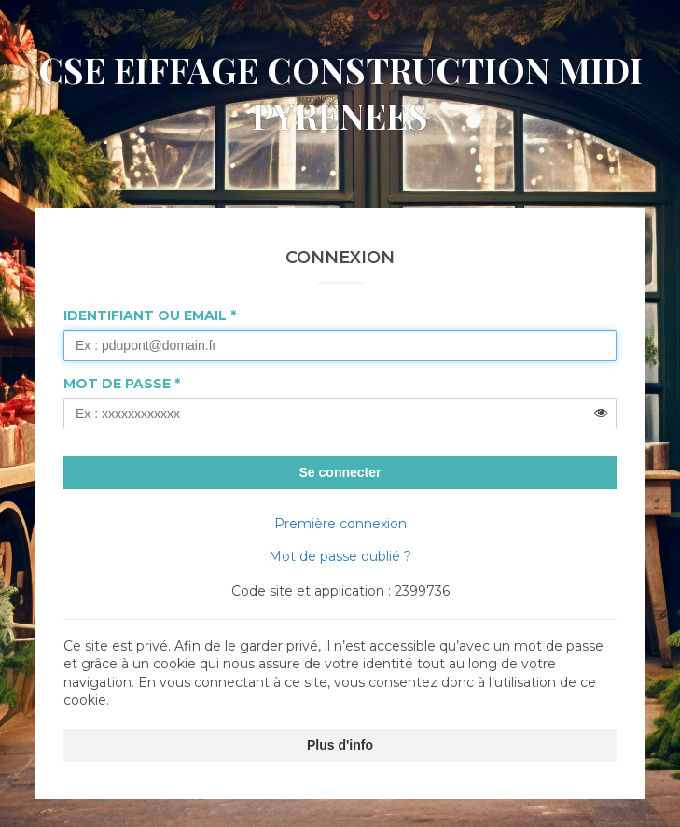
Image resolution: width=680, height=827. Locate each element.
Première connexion (340, 523)
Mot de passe (117, 383)
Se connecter (340, 472)
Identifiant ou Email (145, 315)
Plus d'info (340, 744)
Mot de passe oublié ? (340, 556)
